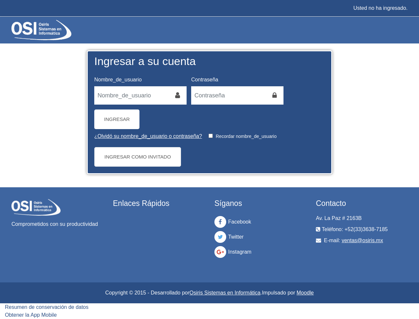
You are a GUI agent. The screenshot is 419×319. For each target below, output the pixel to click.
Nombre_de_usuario (118, 79)
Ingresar (117, 119)
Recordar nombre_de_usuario (246, 136)
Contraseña (204, 79)
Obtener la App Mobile (31, 315)
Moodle (305, 292)
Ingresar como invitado (137, 157)
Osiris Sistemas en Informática (225, 292)
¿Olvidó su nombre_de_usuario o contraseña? (148, 136)
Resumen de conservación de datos (46, 307)
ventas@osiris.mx (362, 240)
